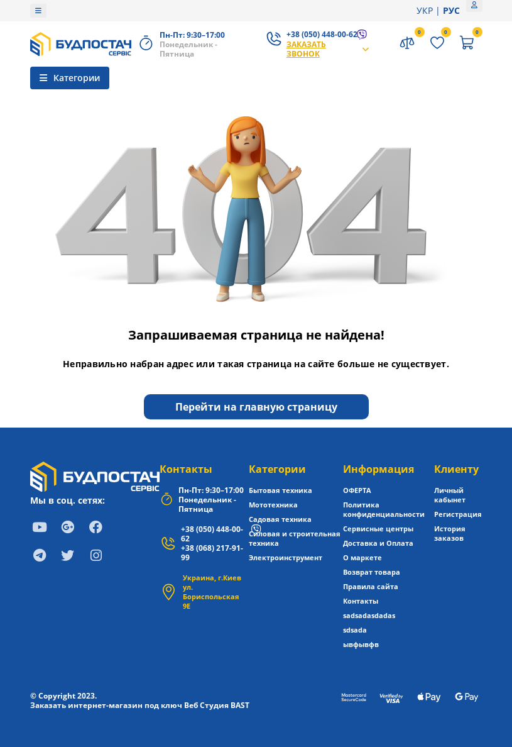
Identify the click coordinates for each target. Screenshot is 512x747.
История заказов (450, 533)
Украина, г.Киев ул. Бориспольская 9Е (212, 592)
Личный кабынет (450, 494)
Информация (378, 469)
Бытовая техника (280, 490)
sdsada (355, 629)
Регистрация (458, 514)
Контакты (186, 469)
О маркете (362, 557)
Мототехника (273, 504)
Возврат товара (371, 572)
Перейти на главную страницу (256, 407)
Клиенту (456, 469)
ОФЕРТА (357, 490)
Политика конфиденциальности (384, 509)
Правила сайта (370, 586)
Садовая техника (280, 519)
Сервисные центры (378, 528)
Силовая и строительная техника (294, 538)
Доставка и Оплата (378, 543)
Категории (277, 469)
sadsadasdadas (369, 615)
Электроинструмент (285, 557)
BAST (240, 705)
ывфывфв (361, 644)
